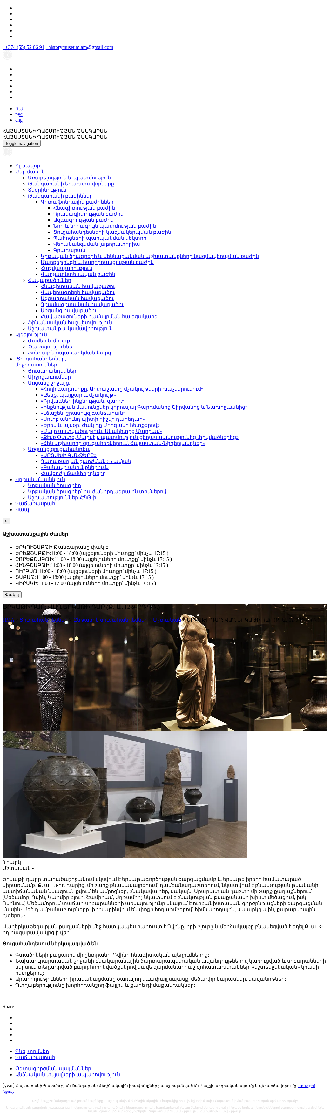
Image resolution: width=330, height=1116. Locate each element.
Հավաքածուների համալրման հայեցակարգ (99, 316)
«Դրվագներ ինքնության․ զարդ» (83, 401)
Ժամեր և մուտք (49, 340)
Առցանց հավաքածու (69, 310)
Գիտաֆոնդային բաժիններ (77, 202)
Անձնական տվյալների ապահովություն (67, 1074)
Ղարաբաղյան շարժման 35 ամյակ (86, 461)
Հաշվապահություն (66, 268)
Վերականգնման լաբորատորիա (96, 244)
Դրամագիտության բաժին (88, 214)
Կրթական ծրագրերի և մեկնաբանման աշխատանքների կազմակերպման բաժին (150, 256)
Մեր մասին (30, 171)
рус (19, 114)
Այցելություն (31, 334)
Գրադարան (69, 250)
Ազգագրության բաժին (83, 220)
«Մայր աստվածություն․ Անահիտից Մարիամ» (101, 431)
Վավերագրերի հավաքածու (78, 292)
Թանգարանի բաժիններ (60, 195)
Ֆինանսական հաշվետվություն (70, 322)
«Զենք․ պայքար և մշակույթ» (78, 395)
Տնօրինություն (47, 189)
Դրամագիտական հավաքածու (82, 304)
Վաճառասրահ (35, 503)
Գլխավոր (27, 165)
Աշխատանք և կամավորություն (70, 328)
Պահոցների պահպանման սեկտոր (99, 238)
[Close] (6, 521)
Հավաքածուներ (49, 280)
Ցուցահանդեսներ (52, 370)
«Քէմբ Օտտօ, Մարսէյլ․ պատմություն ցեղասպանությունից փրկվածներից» (140, 437)
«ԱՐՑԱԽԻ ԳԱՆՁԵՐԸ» (69, 455)
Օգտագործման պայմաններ (53, 1068)
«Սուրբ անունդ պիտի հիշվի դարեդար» (93, 419)
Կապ (22, 509)
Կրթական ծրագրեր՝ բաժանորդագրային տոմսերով (97, 491)
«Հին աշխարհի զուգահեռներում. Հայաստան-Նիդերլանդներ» (123, 443)
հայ (20, 108)
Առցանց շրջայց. (49, 383)
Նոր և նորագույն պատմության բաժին (104, 226)
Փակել (12, 594)
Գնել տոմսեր (32, 1051)
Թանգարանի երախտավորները (71, 183)
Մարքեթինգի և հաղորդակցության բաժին (97, 262)
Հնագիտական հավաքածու (78, 286)
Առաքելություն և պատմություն (69, 177)
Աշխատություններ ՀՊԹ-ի (62, 497)
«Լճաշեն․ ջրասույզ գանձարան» (83, 413)
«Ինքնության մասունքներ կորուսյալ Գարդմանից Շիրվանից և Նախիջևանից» (144, 407)
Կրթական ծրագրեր (54, 485)
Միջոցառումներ (49, 377)
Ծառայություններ (52, 346)
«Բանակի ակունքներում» (75, 467)
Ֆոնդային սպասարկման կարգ (69, 352)
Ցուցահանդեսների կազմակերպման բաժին (112, 232)
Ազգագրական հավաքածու (77, 298)
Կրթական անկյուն (40, 479)
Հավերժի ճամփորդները (73, 473)
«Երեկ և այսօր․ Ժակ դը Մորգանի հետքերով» (100, 425)
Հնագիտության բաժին (84, 208)
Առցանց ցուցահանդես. (59, 449)
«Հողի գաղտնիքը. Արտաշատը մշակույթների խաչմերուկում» (122, 389)
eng (19, 120)
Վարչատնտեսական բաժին (78, 274)
